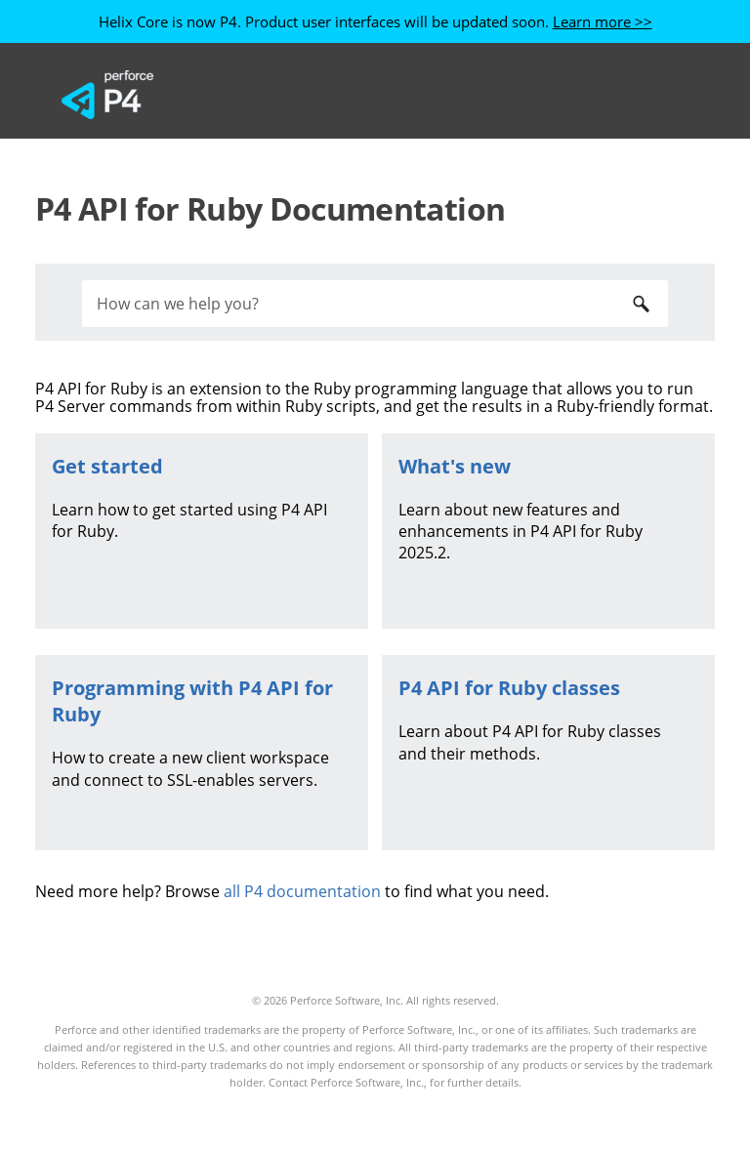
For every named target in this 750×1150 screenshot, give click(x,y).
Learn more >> (602, 21)
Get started (107, 466)
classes (509, 688)
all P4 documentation (302, 891)
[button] (640, 303)
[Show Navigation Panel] (661, 94)
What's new (454, 466)
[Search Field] (375, 303)
